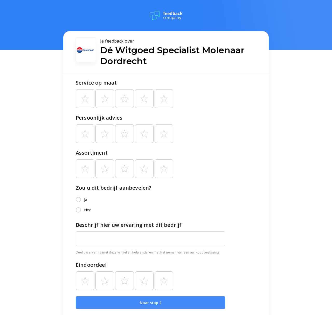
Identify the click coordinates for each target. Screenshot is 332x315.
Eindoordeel (91, 264)
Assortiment (92, 152)
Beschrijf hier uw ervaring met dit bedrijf (129, 224)
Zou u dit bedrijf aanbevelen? (113, 187)
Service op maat (96, 82)
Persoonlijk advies (99, 117)
